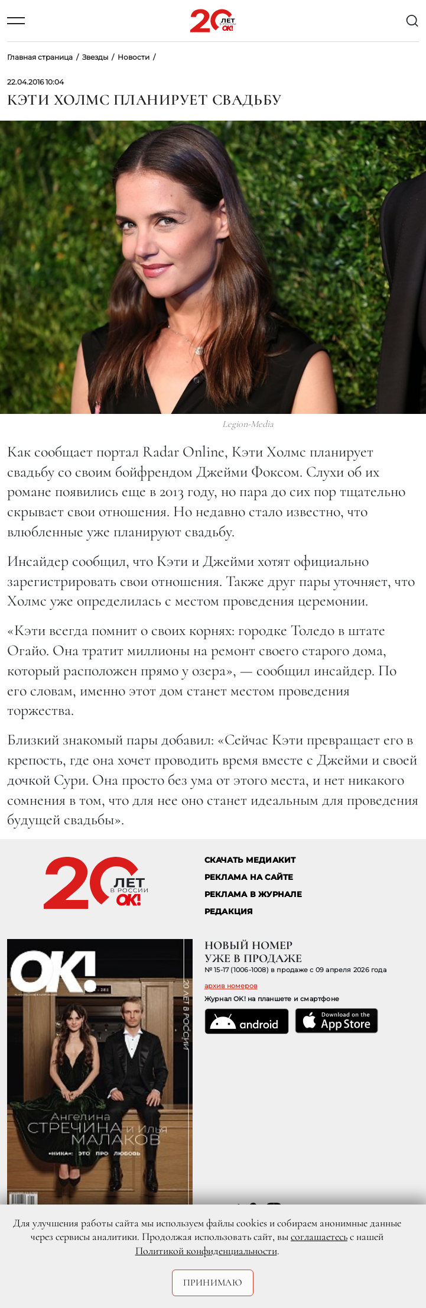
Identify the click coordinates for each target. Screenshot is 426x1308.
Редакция (228, 911)
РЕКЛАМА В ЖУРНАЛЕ (253, 894)
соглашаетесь (319, 1236)
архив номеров (231, 985)
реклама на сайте (249, 877)
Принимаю (213, 1282)
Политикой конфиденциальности (206, 1250)
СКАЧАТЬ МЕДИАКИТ (250, 860)
